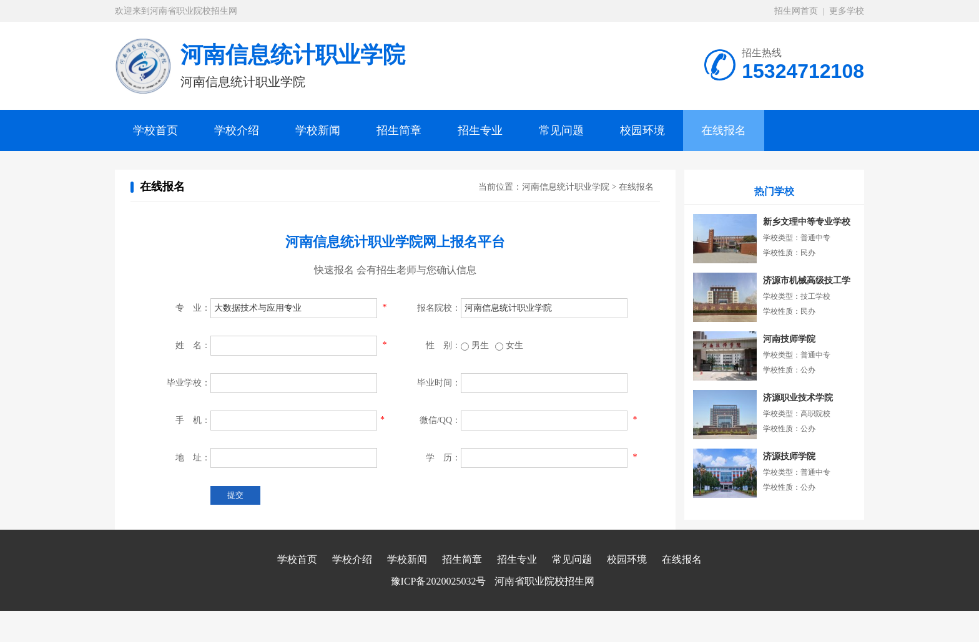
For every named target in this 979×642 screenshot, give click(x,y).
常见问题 (561, 130)
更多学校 (846, 11)
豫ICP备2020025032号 (438, 581)
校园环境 (642, 130)
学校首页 (155, 130)
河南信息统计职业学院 (565, 187)
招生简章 (398, 130)
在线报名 (723, 130)
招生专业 (480, 130)
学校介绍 (236, 130)
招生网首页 (796, 11)
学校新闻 (317, 130)
